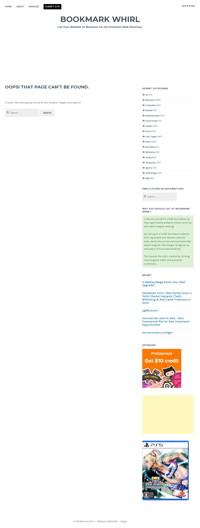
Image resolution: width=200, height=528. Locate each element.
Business (150, 100)
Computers (151, 105)
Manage (34, 6)
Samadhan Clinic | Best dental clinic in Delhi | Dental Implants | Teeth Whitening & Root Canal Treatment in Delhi (167, 298)
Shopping (150, 162)
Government (152, 121)
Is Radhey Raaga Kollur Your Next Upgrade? (163, 284)
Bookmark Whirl (100, 19)
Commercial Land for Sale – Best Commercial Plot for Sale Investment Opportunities (165, 321)
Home (8, 6)
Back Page (188, 5)
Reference (150, 152)
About (20, 6)
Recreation (151, 147)
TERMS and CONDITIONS (107, 521)
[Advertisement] (100, 54)
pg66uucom (150, 310)
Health (149, 126)
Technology (151, 173)
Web (148, 178)
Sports (149, 168)
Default (149, 110)
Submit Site (52, 6)
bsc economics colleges (157, 332)
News (148, 141)
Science (149, 157)
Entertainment (153, 115)
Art (147, 95)
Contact (123, 521)
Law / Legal (151, 136)
